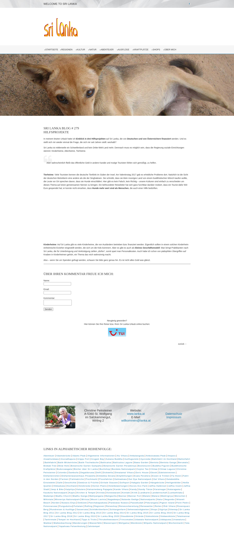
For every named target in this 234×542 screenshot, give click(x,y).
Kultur (81, 49)
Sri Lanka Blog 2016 (161, 513)
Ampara (171, 456)
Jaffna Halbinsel (157, 486)
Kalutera (81, 489)
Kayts (72, 493)
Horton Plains (99, 486)
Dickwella (108, 472)
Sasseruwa (82, 509)
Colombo (62, 472)
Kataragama (174, 489)
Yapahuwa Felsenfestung (72, 526)
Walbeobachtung (62, 523)
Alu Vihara (122, 456)
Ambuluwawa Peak (156, 456)
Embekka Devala (106, 476)
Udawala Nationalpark (146, 519)
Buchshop (105, 469)
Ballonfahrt (184, 459)
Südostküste (152, 516)
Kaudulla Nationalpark (55, 493)
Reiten (158, 506)
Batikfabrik (50, 462)
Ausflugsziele (131, 459)
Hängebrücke (157, 482)
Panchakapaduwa (98, 503)
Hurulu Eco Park (138, 486)
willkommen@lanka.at (136, 420)
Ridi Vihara (169, 506)
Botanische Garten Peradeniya (119, 466)
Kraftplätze (142, 49)
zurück (181, 344)
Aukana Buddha (114, 459)
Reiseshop (111, 506)
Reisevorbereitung (129, 506)
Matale (146, 496)
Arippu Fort (83, 459)
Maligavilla (111, 496)
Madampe (49, 496)
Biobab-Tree (50, 466)
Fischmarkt (91, 479)
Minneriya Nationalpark (67, 499)
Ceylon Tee (143, 469)
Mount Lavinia (98, 499)
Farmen (64, 479)
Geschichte (70, 482)
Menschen (180, 496)
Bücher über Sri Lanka (86, 469)
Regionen (67, 49)
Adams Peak (79, 456)
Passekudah (137, 503)
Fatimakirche (77, 479)
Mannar (122, 496)
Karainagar (160, 489)
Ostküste (82, 503)
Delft (98, 472)
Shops (157, 49)
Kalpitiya (70, 489)
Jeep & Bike (57, 489)
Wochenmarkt (176, 523)
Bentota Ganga (168, 462)
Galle (60, 482)
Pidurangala (151, 503)
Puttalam (78, 506)
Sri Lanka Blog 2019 (85, 516)
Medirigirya (167, 496)
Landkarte (144, 493)
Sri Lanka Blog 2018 (61, 516)
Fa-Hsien (176, 476)
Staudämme (127, 516)
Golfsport (125, 482)
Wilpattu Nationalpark (155, 523)
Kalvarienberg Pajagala (99, 489)
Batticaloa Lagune (122, 462)
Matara (155, 496)
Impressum (173, 417)
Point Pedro (182, 503)
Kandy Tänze (146, 489)
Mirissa (85, 499)
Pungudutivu (65, 506)
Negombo (170, 499)
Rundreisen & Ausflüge (62, 509)
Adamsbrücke (63, 456)
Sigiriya (163, 509)
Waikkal (48, 523)
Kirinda (101, 493)
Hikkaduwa (59, 486)
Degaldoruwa (87, 472)
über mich (170, 49)
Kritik (135, 493)
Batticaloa (106, 462)
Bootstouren (144, 466)
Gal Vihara (159, 479)
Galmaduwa (120, 479)
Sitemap (173, 509)
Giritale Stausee (109, 482)
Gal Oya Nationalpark (140, 479)
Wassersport (110, 523)
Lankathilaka (176, 493)
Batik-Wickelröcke (67, 462)
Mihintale (48, 499)
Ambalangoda (137, 456)
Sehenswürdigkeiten (138, 509)
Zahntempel (93, 526)
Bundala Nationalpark (123, 469)
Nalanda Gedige (130, 499)
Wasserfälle (95, 523)
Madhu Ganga (80, 496)
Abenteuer (108, 49)
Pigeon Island (167, 503)
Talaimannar (183, 516)
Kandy (133, 489)
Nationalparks (148, 499)
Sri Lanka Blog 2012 (67, 513)
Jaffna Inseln (175, 486)
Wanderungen (80, 523)
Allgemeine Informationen (101, 456)
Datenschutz (173, 413)
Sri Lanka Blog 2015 (137, 513)
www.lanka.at (136, 413)
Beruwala (183, 462)
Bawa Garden (141, 462)
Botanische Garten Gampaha (86, 466)
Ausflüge (124, 49)
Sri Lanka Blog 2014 (114, 513)
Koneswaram (113, 493)
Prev (174, 109)
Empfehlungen (124, 476)
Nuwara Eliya (68, 503)
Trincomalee (126, 519)
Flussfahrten (106, 479)
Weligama (124, 523)
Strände (139, 516)
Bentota (154, 462)
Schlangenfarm (118, 509)
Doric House (142, 472)
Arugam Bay (97, 459)
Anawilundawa (51, 459)
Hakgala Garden (139, 482)
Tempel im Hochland (69, 519)
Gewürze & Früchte (88, 482)
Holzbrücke (85, 486)
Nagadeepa (114, 499)
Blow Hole (63, 466)
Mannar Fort (134, 496)
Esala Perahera (142, 476)
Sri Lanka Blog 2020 (108, 516)
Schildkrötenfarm (99, 509)
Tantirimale (51, 519)
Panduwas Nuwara (119, 503)
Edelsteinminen (167, 472)
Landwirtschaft (159, 493)
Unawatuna (179, 519)
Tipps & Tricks (89, 519)
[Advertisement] (117, 216)
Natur (93, 49)
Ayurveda (145, 459)
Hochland (72, 486)
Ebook (153, 472)
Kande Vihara (121, 489)
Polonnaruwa (50, 506)
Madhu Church (63, 496)
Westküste (136, 523)
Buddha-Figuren (161, 466)
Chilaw (154, 469)
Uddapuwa (165, 519)
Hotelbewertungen (118, 486)
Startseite (51, 49)
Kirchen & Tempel (86, 493)
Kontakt (126, 493)
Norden (56, 503)
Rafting (88, 506)
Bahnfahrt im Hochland (164, 459)
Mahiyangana (96, 496)
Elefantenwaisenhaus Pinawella (79, 476)
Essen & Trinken (161, 476)
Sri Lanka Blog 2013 (90, 513)
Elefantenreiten (52, 476)
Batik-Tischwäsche (89, 462)
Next (187, 109)
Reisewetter (146, 506)
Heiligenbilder (173, 482)
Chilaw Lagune (167, 469)
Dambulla (74, 472)
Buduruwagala (64, 469)
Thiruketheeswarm (108, 519)
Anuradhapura (68, 459)
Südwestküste (167, 516)
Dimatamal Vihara (124, 472)
